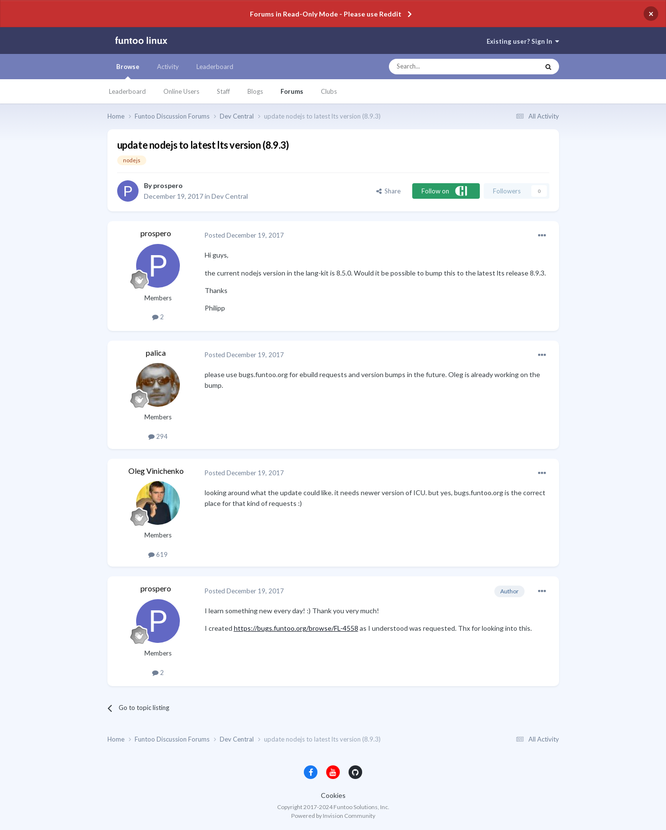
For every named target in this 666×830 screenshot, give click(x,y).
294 (158, 436)
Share (388, 191)
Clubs (329, 91)
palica (156, 352)
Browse (128, 71)
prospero (168, 185)
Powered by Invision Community (333, 815)
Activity (168, 66)
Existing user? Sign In (523, 41)
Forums (291, 91)
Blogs (255, 91)
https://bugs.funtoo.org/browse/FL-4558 (296, 628)
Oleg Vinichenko (156, 470)
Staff (223, 91)
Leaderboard (127, 91)
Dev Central (229, 196)
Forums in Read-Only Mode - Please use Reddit (326, 14)
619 (158, 554)
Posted (244, 235)
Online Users (181, 91)
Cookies (333, 795)
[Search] (444, 66)
